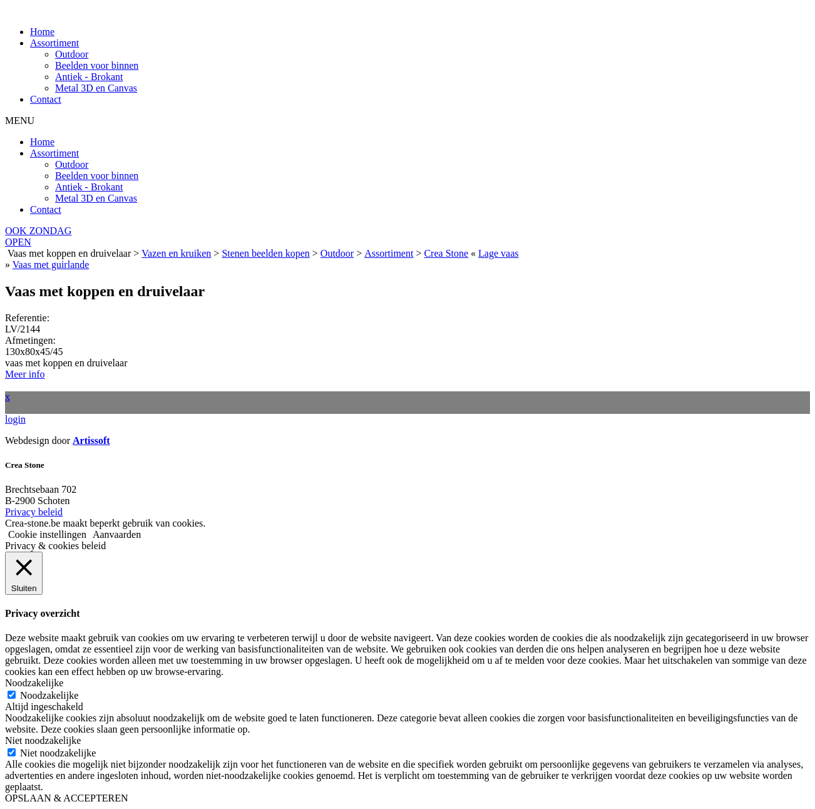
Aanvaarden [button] (117, 534)
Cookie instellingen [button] (47, 534)
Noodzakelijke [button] (34, 683)
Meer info (25, 374)
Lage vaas (498, 253)
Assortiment (54, 43)
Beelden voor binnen (96, 65)
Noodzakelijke (49, 695)
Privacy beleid (34, 512)
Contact (45, 99)
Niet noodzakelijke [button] (43, 740)
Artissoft (91, 440)
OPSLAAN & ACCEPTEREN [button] (66, 798)
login (15, 419)
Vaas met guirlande (51, 264)
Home (42, 31)
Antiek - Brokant (89, 76)
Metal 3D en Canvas (96, 88)
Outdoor (71, 54)
